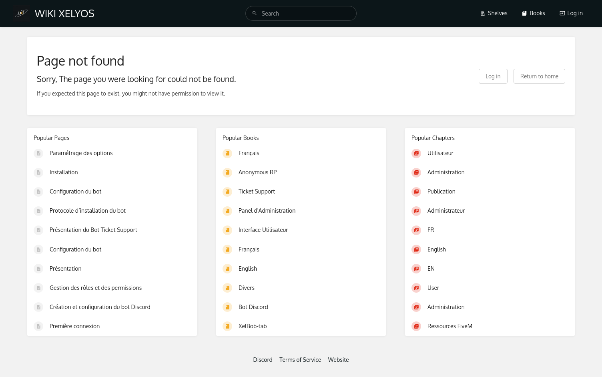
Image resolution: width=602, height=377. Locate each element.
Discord (262, 359)
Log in (571, 13)
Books (533, 13)
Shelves (494, 13)
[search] (301, 13)
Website (338, 359)
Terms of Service (300, 359)
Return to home (539, 76)
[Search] (254, 13)
